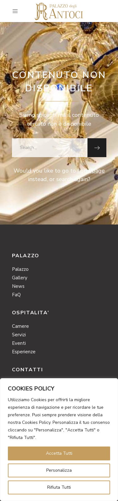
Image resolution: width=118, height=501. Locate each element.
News (18, 286)
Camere (20, 326)
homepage (91, 170)
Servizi (19, 335)
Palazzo (20, 269)
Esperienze (24, 352)
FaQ (16, 295)
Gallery (19, 278)
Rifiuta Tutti (59, 487)
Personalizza (59, 470)
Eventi (19, 343)
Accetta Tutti (59, 453)
